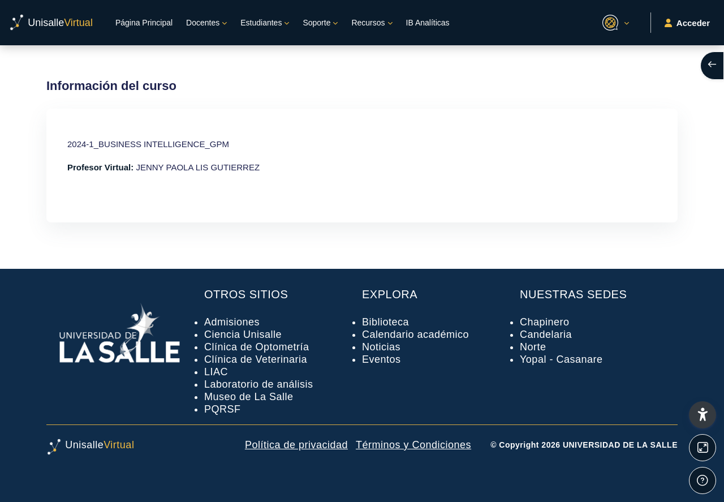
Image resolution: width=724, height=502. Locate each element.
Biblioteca (385, 322)
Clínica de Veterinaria (255, 359)
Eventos (381, 359)
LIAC (216, 371)
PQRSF (222, 409)
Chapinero (545, 322)
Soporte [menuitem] (316, 22)
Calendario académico (415, 334)
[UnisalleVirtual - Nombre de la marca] (51, 22)
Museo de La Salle (249, 396)
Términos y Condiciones (413, 444)
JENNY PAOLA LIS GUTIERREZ (198, 167)
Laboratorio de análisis (258, 384)
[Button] (702, 447)
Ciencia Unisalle (243, 334)
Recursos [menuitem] (368, 22)
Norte (533, 347)
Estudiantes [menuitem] (261, 22)
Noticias (381, 347)
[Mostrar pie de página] (702, 480)
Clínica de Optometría (256, 347)
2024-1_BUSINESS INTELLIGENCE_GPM (148, 144)
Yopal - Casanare (561, 359)
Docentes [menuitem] (202, 22)
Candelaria (546, 334)
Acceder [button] (687, 23)
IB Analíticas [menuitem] (428, 22)
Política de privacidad (296, 444)
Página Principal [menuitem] (144, 22)
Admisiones (232, 322)
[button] (614, 22)
